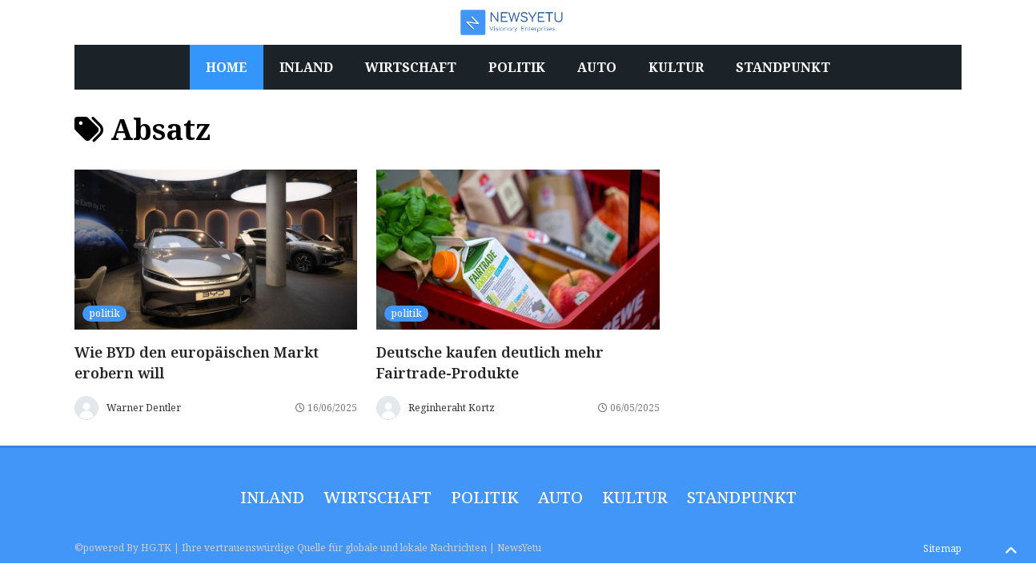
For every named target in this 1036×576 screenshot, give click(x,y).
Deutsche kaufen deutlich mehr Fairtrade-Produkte (490, 362)
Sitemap (942, 548)
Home (226, 67)
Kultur (635, 497)
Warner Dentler (143, 407)
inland (272, 497)
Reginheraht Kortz (451, 407)
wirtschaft (377, 497)
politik (104, 313)
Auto (560, 497)
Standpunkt (742, 497)
